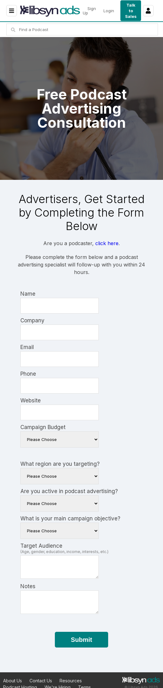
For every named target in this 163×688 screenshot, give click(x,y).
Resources (71, 680)
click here (106, 243)
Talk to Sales (131, 11)
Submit (81, 639)
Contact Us (40, 680)
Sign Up (89, 10)
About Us (12, 680)
